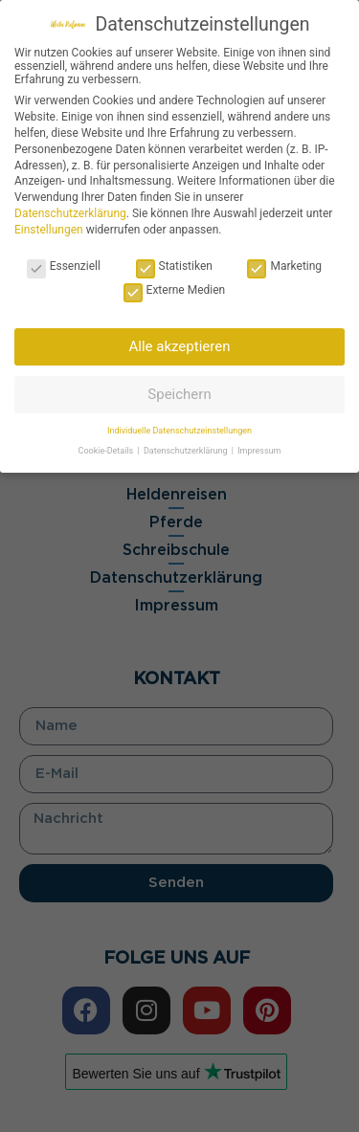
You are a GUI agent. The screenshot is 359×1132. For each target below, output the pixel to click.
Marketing (284, 266)
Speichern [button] (179, 394)
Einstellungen (48, 229)
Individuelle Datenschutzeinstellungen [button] (179, 430)
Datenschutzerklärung (70, 213)
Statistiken (174, 266)
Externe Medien (174, 290)
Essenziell (64, 266)
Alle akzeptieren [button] (180, 346)
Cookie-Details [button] (107, 450)
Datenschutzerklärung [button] (187, 450)
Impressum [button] (258, 450)
